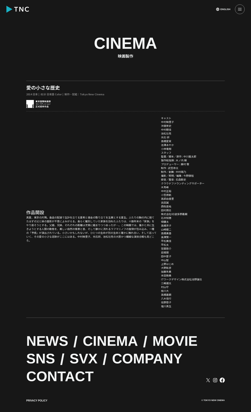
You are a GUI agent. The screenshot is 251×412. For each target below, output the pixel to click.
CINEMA (117, 342)
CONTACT (63, 377)
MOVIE (186, 342)
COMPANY (156, 359)
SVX (87, 359)
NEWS (49, 342)
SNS (42, 359)
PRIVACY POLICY (37, 402)
